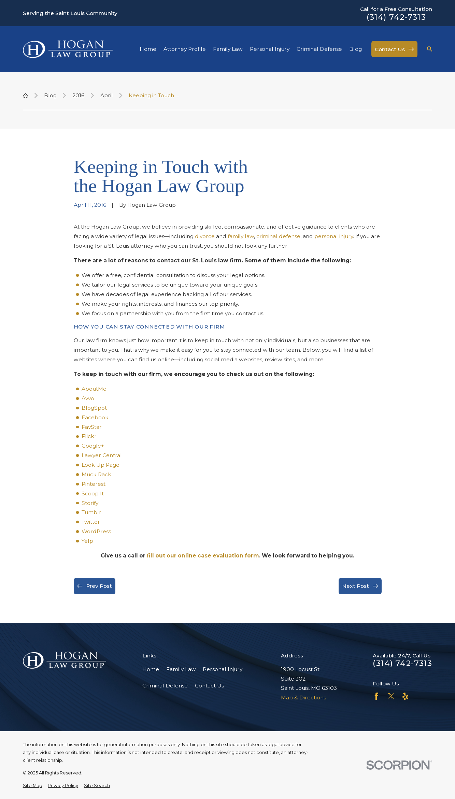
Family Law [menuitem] (228, 49)
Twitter (91, 522)
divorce (205, 236)
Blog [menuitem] (355, 49)
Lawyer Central (102, 455)
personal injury (333, 236)
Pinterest (93, 484)
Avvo (88, 398)
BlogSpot (94, 408)
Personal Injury (222, 669)
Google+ (93, 445)
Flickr (89, 436)
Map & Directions (303, 697)
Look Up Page (100, 465)
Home (150, 669)
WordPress (96, 531)
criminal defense (278, 236)
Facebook (95, 417)
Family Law (181, 669)
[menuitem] (32, 785)
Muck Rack (96, 474)
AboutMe (94, 389)
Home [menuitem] (148, 49)
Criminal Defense (165, 685)
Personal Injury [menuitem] (269, 49)
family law (241, 236)
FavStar (92, 427)
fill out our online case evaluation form (203, 555)
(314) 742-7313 (396, 17)
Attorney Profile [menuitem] (184, 49)
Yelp (87, 541)
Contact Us (209, 685)
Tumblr (91, 512)
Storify (90, 503)
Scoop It (93, 493)
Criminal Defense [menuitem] (319, 49)
